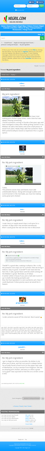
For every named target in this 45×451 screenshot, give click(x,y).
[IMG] (26, 418)
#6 (43, 343)
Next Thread (27, 406)
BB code (27, 415)
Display (13, 74)
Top (43, 398)
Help (31, 2)
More (23, 184)
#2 (43, 142)
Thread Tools (5, 74)
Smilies (27, 417)
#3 (43, 205)
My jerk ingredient (13, 70)
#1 (43, 79)
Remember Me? (19, 10)
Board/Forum (8, 42)
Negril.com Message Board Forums (24, 42)
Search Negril (12, 26)
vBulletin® (22, 444)
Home (3, 26)
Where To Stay (23, 28)
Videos (29, 26)
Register (39, 2)
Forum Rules (28, 424)
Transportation (35, 28)
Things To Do (27, 30)
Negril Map (22, 26)
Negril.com (21, 439)
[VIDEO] (27, 420)
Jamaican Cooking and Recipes (9, 44)
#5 (43, 293)
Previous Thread (18, 406)
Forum (35, 26)
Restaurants (17, 30)
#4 (43, 237)
